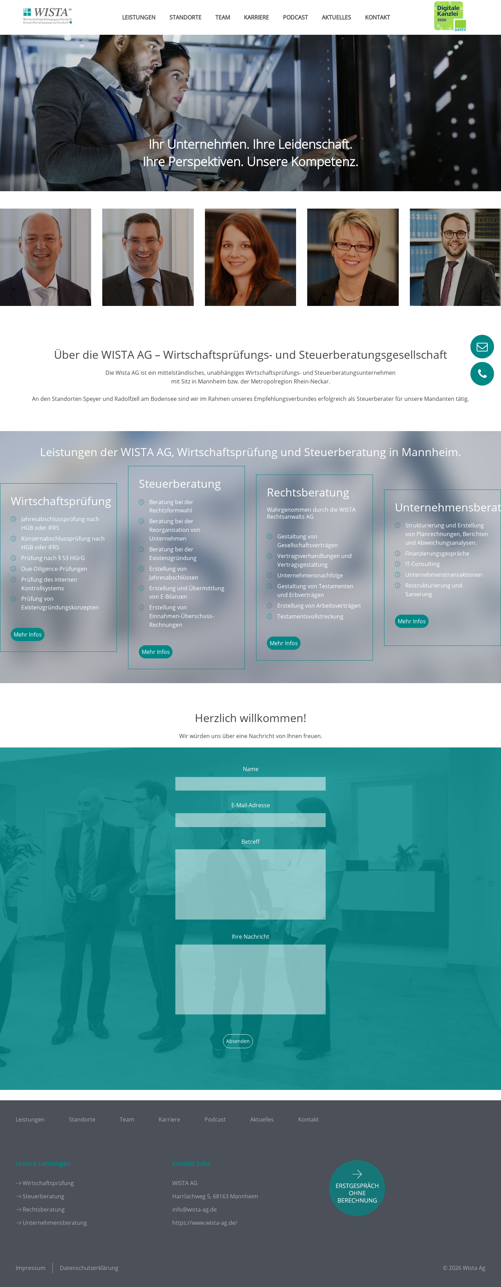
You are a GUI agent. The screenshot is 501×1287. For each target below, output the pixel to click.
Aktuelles (336, 17)
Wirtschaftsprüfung (48, 1183)
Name (251, 769)
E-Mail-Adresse (250, 805)
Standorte (185, 17)
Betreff (250, 841)
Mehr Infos (28, 634)
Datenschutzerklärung (89, 1268)
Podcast (295, 17)
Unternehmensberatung (55, 1223)
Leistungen (139, 17)
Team (222, 17)
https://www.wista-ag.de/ (204, 1223)
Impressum (31, 1268)
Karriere (256, 17)
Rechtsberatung (44, 1209)
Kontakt (377, 17)
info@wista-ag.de (194, 1209)
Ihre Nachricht (250, 936)
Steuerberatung (43, 1196)
